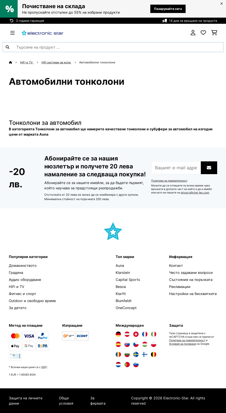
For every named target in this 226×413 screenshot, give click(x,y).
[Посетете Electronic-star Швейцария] (136, 334)
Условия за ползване (182, 343)
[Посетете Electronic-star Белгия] (153, 354)
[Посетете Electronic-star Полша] (153, 344)
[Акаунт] (193, 33)
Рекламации (179, 286)
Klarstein (123, 272)
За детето (17, 308)
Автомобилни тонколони (97, 62)
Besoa (121, 286)
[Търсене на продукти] (113, 47)
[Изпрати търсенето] (7, 47)
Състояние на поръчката (191, 279)
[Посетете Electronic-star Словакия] (127, 344)
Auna (120, 265)
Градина (16, 272)
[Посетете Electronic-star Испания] (118, 344)
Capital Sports (128, 279)
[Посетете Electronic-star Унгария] (144, 344)
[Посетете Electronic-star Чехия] (136, 344)
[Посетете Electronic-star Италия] (153, 334)
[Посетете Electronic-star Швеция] (136, 354)
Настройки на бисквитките (193, 293)
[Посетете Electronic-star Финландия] (144, 354)
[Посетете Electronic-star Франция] (144, 334)
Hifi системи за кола (56, 62)
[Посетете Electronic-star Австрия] (127, 334)
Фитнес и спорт (22, 293)
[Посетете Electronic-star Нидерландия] (118, 364)
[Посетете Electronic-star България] (127, 354)
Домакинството (23, 265)
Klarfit (121, 293)
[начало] (14, 62)
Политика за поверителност (169, 180)
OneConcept (126, 308)
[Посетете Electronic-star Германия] (118, 334)
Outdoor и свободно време (32, 301)
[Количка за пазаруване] (214, 33)
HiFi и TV (27, 62)
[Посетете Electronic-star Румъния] (118, 354)
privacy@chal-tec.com (195, 192)
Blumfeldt (124, 301)
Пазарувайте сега (168, 9)
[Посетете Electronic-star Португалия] (127, 364)
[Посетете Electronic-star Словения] (136, 364)
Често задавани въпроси (191, 272)
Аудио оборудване (25, 279)
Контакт (176, 265)
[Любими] (203, 33)
